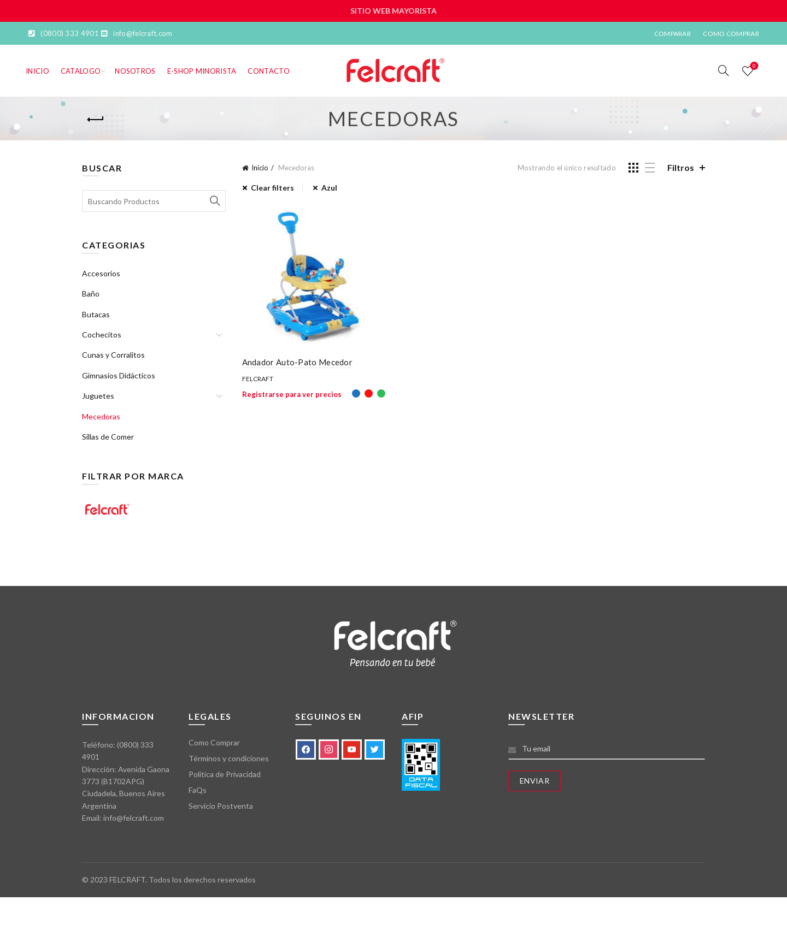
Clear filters (272, 187)
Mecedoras (101, 416)
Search (215, 201)
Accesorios (101, 273)
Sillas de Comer (108, 436)
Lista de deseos (753, 66)
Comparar (672, 33)
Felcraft (257, 379)
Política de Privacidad (225, 774)
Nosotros (135, 71)
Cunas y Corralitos (113, 354)
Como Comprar (731, 33)
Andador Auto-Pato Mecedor (297, 362)
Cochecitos (101, 334)
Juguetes (98, 395)
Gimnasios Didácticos (118, 375)
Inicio (37, 71)
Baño (90, 293)
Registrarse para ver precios (292, 394)
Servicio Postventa (221, 805)
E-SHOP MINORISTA (202, 71)
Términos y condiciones (229, 758)
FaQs (198, 790)
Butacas (96, 314)
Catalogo (81, 71)
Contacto (268, 71)
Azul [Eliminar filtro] (329, 187)
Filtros (680, 167)
